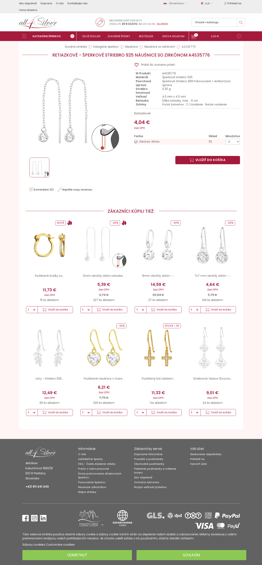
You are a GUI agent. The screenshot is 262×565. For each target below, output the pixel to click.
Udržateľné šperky (90, 459)
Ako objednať (28, 3)
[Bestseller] (147, 36)
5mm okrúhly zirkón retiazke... (103, 276)
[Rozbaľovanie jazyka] (176, 3)
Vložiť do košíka (207, 160)
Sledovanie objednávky (205, 454)
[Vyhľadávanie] (218, 22)
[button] (216, 36)
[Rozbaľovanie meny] (207, 3)
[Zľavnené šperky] (120, 36)
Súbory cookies (33, 544)
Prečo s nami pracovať (93, 469)
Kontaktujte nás (77, 3)
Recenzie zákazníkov (92, 487)
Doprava (46, 3)
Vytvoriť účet (198, 464)
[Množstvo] (233, 142)
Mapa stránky (87, 492)
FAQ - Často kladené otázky (97, 464)
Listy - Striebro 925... (49, 379)
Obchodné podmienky (149, 464)
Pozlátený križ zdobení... (158, 379)
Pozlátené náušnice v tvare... (104, 379)
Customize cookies (60, 544)
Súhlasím (191, 555)
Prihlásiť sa (197, 459)
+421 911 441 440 (37, 487)
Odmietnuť (77, 555)
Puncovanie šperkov (91, 482)
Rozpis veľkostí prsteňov (150, 487)
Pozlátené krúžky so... (49, 276)
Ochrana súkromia (146, 482)
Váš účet (197, 448)
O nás (60, 3)
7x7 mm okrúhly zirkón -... (212, 276)
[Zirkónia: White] (187, 142)
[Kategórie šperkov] (49, 36)
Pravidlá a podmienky (148, 459)
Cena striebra (28, 10)
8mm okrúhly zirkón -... (158, 276)
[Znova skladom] (175, 36)
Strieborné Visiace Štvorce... (212, 379)
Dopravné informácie (148, 454)
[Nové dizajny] (93, 36)
